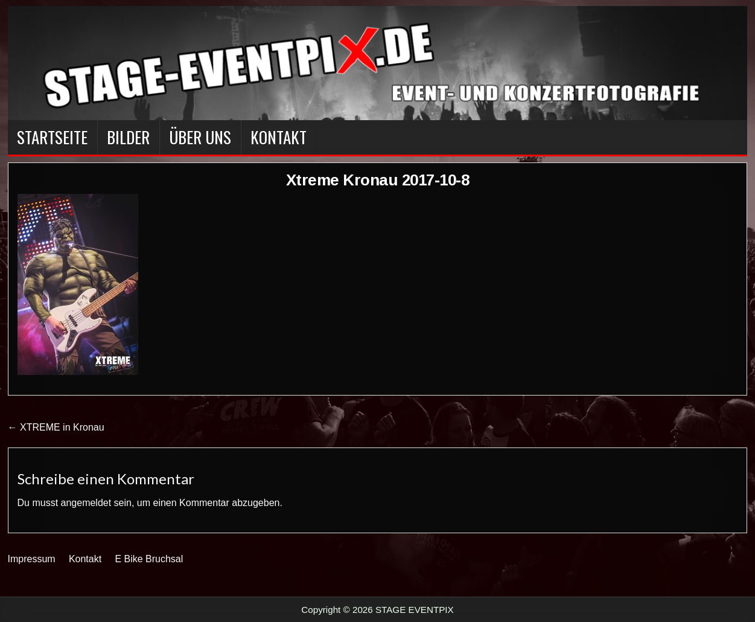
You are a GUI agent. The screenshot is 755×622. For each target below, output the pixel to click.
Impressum (32, 559)
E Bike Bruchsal (149, 559)
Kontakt (278, 137)
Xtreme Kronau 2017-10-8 (378, 180)
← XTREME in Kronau (56, 427)
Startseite (52, 137)
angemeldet (86, 503)
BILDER (128, 137)
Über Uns (200, 137)
